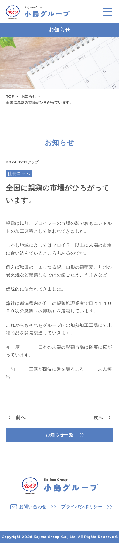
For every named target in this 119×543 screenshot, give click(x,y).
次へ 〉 (103, 417)
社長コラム (19, 173)
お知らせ (28, 96)
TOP (10, 96)
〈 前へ (15, 417)
